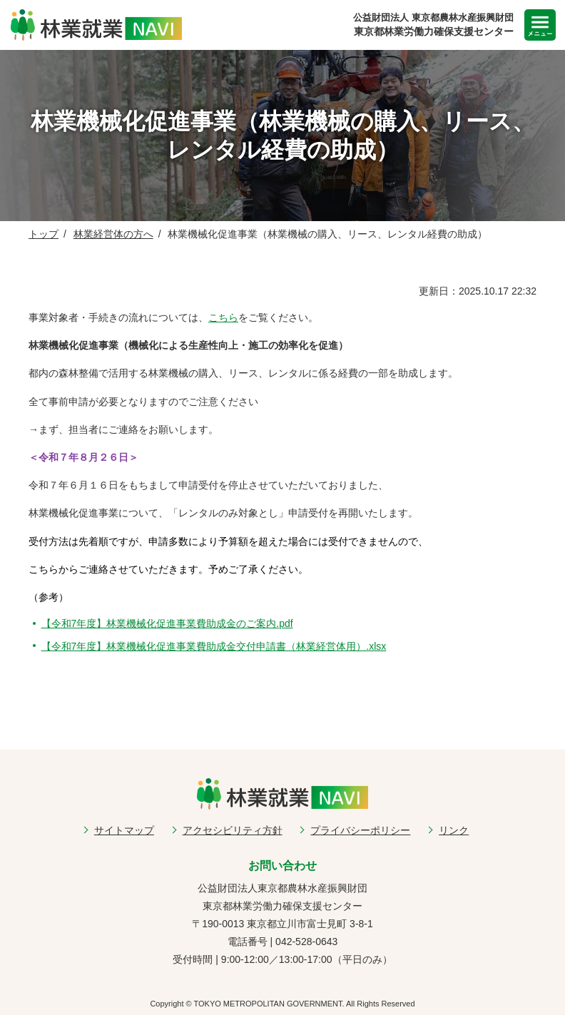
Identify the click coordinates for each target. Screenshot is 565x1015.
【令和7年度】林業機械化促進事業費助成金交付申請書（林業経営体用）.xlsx (214, 646)
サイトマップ (124, 830)
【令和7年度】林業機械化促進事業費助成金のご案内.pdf (167, 623)
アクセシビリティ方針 (232, 830)
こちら (223, 317)
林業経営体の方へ (113, 234)
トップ (43, 234)
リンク (454, 830)
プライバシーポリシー (360, 830)
